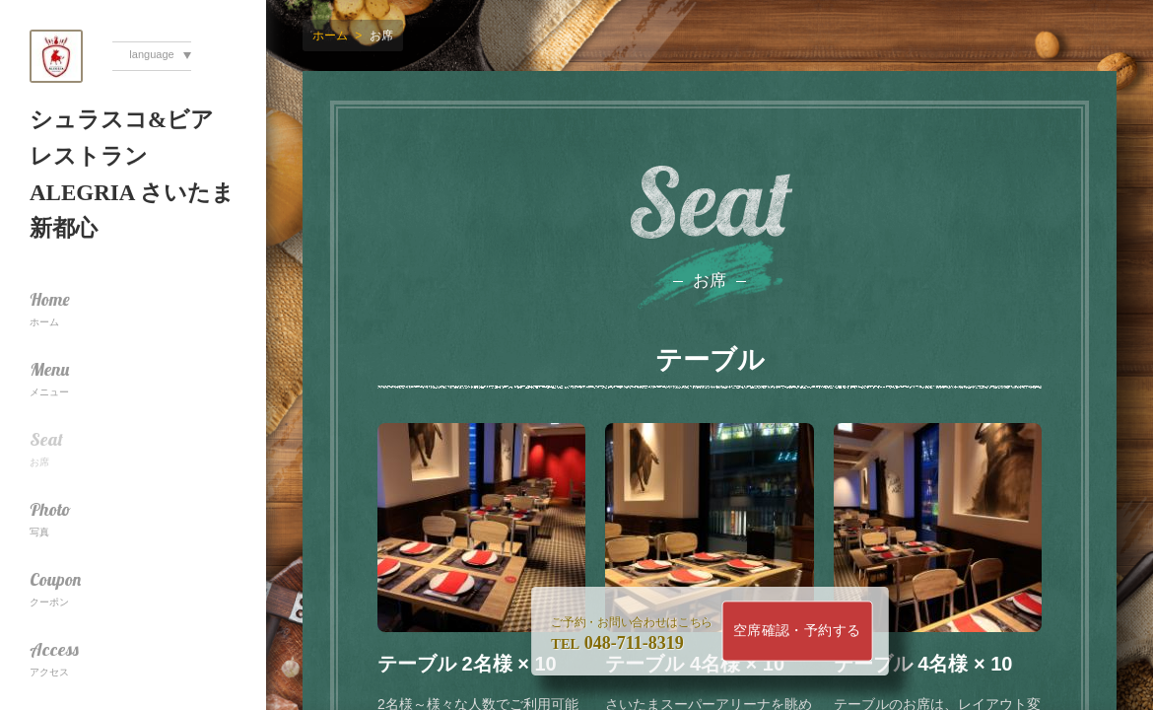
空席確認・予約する (797, 630)
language (151, 54)
